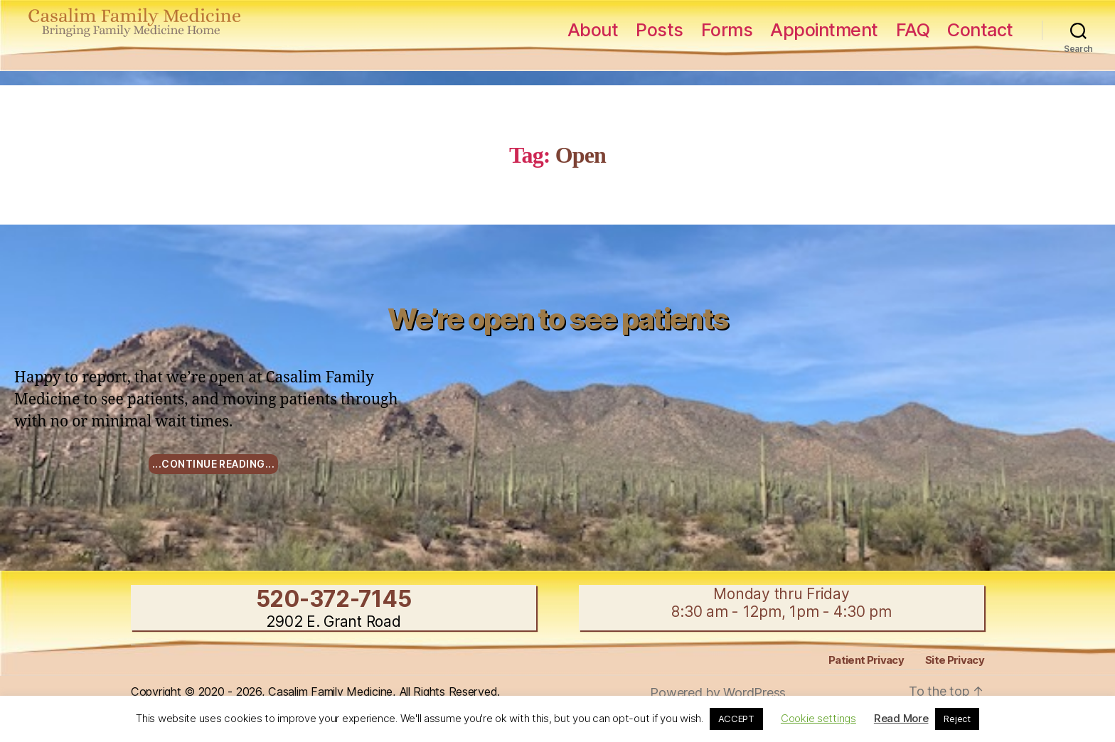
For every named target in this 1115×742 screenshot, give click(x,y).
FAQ (913, 30)
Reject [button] (957, 718)
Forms (727, 30)
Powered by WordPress (718, 692)
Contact (980, 30)
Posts (659, 30)
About (593, 30)
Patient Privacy (866, 660)
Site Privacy (954, 660)
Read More (901, 718)
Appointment (824, 30)
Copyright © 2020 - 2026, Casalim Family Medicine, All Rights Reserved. (315, 691)
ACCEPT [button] (736, 718)
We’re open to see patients (558, 318)
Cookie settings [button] (818, 718)
